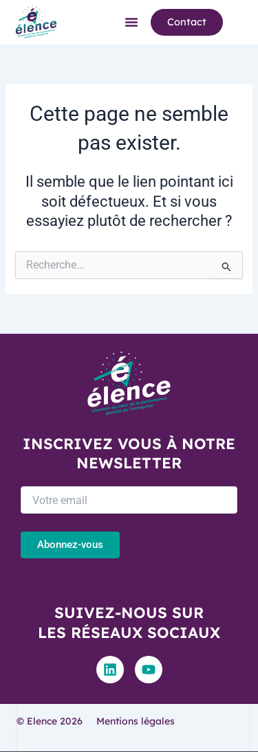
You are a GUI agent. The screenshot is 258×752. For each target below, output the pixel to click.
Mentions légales (135, 721)
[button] (131, 22)
